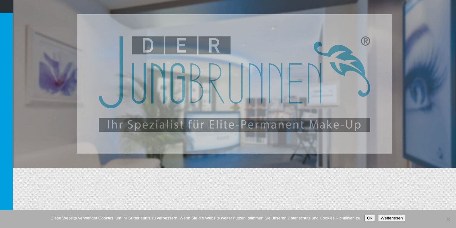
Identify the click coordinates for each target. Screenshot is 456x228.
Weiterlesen (392, 218)
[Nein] (448, 219)
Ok (369, 218)
